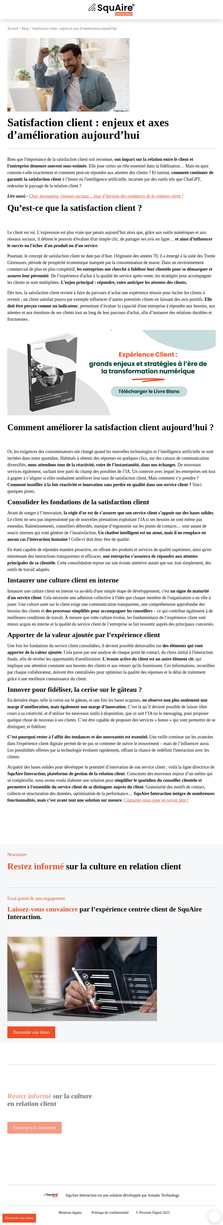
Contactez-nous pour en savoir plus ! (156, 800)
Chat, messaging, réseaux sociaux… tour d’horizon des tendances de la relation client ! (106, 196)
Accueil (12, 28)
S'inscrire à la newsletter (34, 1139)
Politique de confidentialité (110, 1212)
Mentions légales (70, 1212)
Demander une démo (19, 1218)
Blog (25, 28)
